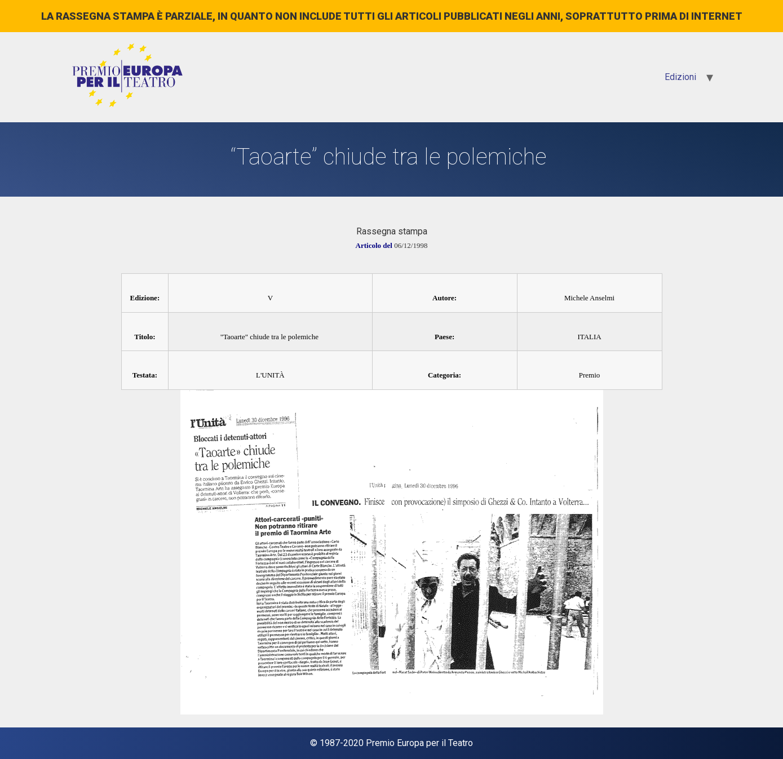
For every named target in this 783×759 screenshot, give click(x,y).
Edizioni (680, 77)
